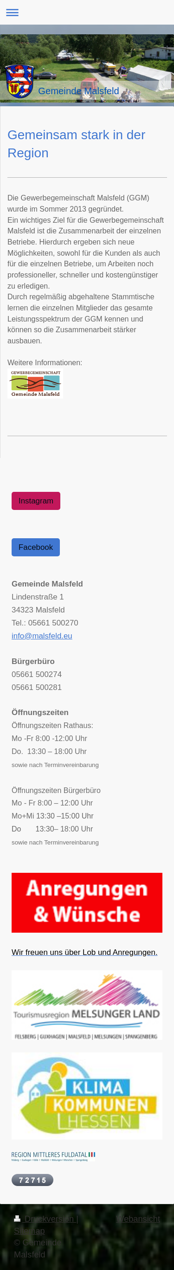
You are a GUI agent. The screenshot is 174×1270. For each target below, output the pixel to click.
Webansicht (138, 1219)
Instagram (36, 500)
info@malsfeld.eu (42, 636)
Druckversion (45, 1219)
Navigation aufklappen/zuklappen (87, 12)
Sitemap (29, 1231)
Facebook (36, 547)
